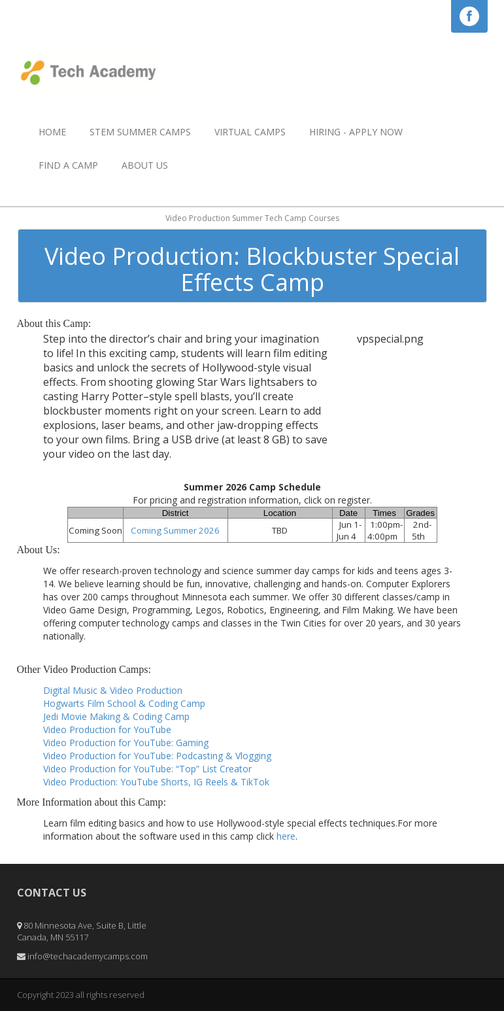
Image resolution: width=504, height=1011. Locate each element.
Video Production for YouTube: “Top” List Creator (147, 769)
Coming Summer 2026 (175, 530)
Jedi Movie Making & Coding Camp (116, 716)
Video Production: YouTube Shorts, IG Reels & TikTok (156, 782)
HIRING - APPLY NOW (356, 132)
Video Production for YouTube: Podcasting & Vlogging (157, 755)
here (286, 836)
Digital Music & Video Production (112, 690)
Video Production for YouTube (107, 729)
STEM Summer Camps (140, 132)
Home (52, 132)
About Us (145, 165)
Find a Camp (68, 165)
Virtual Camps (250, 132)
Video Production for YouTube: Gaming (126, 742)
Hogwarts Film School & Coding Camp (124, 703)
